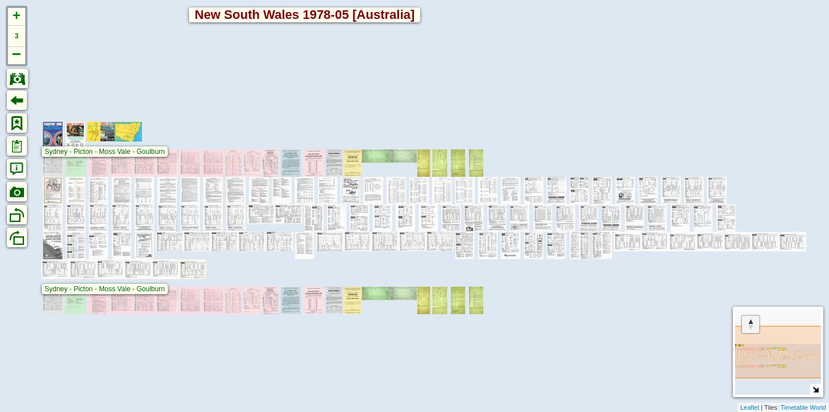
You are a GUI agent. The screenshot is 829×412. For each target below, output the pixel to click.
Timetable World (803, 407)
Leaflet (749, 407)
